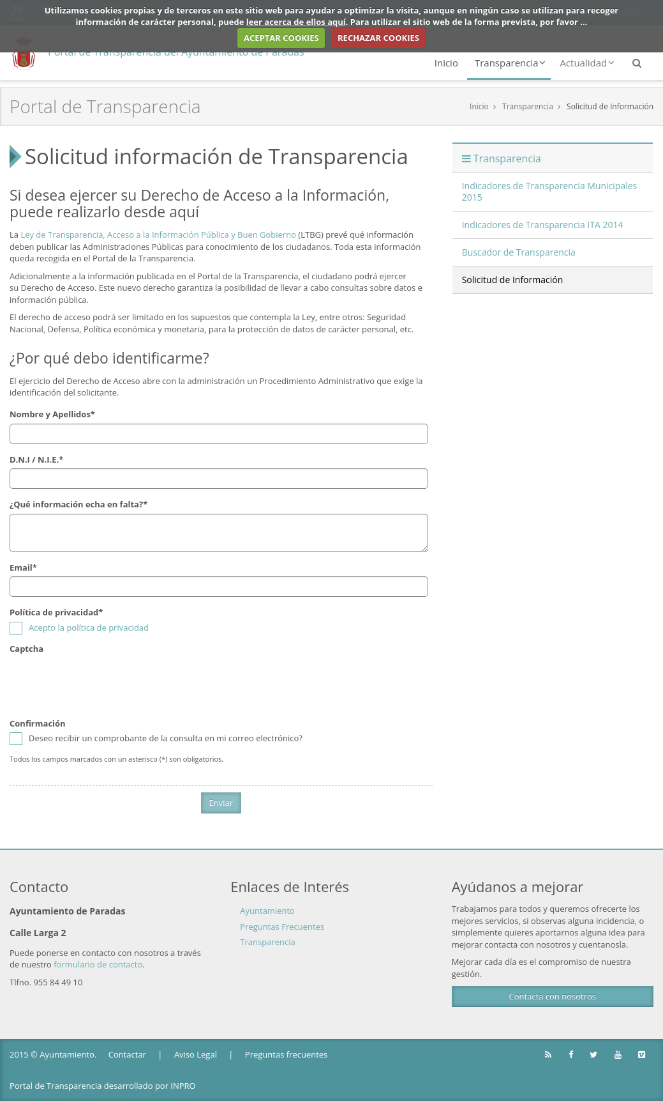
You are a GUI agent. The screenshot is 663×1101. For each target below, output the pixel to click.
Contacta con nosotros (552, 996)
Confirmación (38, 723)
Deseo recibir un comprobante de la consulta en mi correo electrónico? (156, 738)
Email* (23, 567)
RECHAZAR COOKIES (378, 37)
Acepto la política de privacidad (89, 627)
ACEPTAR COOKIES (281, 37)
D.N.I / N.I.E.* (36, 459)
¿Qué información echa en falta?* (78, 504)
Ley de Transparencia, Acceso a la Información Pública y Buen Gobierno (158, 234)
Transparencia (510, 62)
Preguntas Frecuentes (282, 926)
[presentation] (107, 683)
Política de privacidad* (56, 612)
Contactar (127, 1054)
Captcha (26, 648)
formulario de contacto (98, 964)
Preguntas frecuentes (286, 1054)
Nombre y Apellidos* (52, 414)
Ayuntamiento (267, 910)
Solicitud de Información (610, 106)
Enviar (221, 802)
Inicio (446, 62)
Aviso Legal (195, 1054)
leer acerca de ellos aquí (296, 21)
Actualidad (587, 62)
